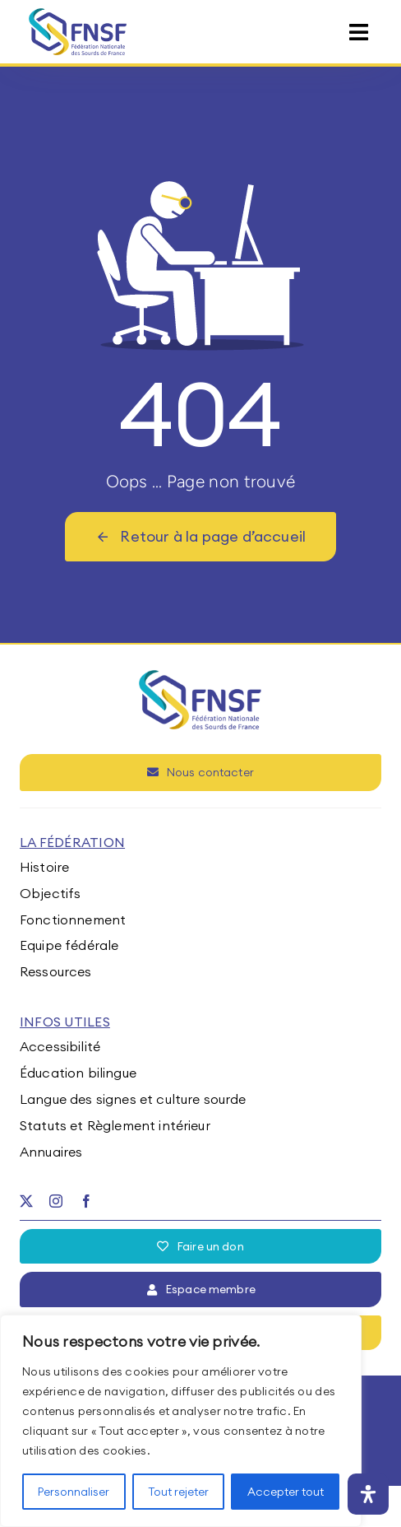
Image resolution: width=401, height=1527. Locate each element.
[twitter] (26, 1201)
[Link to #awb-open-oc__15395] (358, 32)
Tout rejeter (178, 1491)
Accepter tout (285, 1491)
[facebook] (86, 1201)
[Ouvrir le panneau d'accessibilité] (368, 1494)
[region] (181, 1421)
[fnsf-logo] (78, 15)
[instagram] (55, 1201)
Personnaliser (73, 1491)
